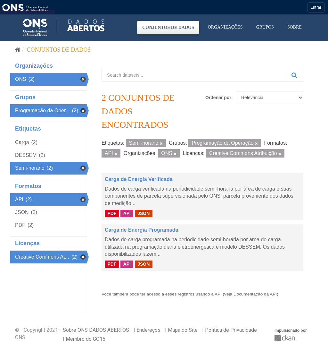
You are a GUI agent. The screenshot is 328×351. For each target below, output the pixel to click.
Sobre (294, 27)
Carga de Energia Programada (141, 230)
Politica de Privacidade (231, 330)
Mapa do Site (183, 330)
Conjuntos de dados (168, 27)
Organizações (225, 27)
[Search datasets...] (194, 75)
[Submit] (294, 75)
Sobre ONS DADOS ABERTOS (96, 330)
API (127, 213)
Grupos (265, 27)
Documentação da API (255, 294)
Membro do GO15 (85, 339)
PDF (111, 213)
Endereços (148, 330)
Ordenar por (218, 97)
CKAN (285, 338)
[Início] (17, 50)
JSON (143, 213)
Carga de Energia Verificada (139, 179)
